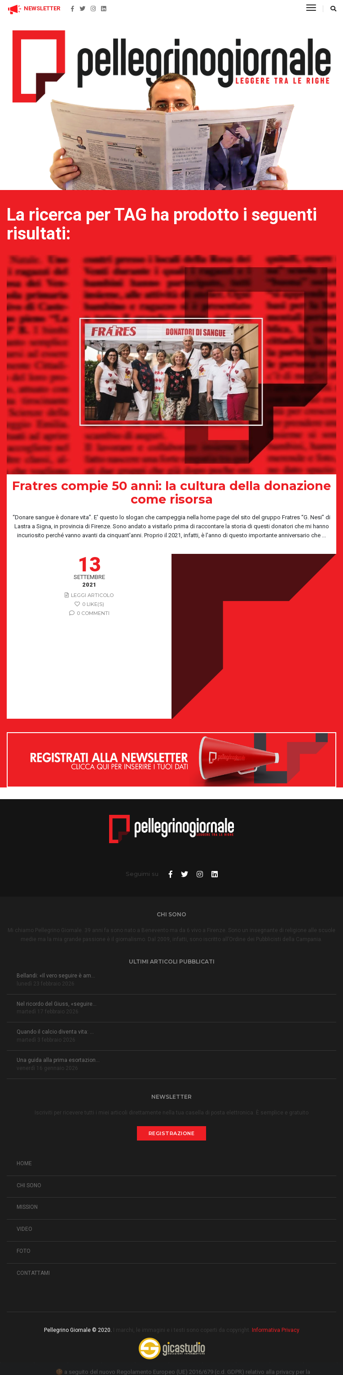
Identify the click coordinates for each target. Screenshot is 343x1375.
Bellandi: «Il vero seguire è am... (56, 976)
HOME (24, 1163)
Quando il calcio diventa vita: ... (55, 1032)
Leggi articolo (89, 595)
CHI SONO (29, 1185)
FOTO (24, 1251)
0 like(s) (89, 604)
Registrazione (172, 1133)
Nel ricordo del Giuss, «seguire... (57, 1004)
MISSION (27, 1207)
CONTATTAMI (33, 1273)
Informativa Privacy (275, 1330)
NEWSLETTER (33, 8)
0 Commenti (89, 613)
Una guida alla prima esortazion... (58, 1060)
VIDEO (24, 1229)
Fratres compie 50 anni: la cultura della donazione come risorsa (171, 492)
